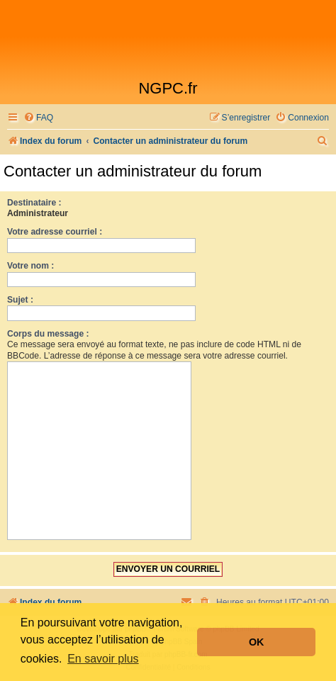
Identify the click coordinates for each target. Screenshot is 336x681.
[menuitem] (38, 118)
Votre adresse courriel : (54, 232)
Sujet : (20, 300)
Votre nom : (30, 266)
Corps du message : (48, 334)
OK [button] (256, 642)
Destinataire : (34, 203)
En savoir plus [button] (103, 659)
